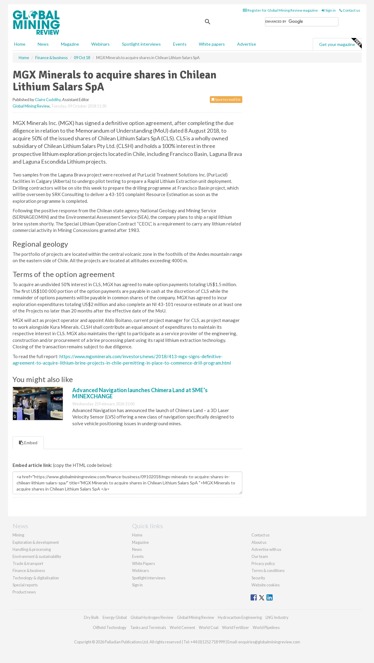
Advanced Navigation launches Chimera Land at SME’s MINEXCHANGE (140, 393)
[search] (301, 21)
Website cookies (265, 584)
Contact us (349, 10)
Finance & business (29, 570)
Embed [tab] (28, 442)
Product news (24, 591)
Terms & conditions (268, 570)
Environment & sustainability (37, 556)
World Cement (182, 627)
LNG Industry (277, 617)
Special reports (25, 584)
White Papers (143, 563)
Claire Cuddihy (48, 99)
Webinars (100, 44)
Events (180, 44)
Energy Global (115, 617)
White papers (212, 44)
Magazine (70, 44)
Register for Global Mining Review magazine (280, 10)
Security (258, 577)
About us (258, 542)
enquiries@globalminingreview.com (269, 641)
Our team (259, 556)
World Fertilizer (235, 627)
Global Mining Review (31, 106)
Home (19, 44)
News (137, 549)
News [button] (43, 44)
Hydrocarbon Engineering (240, 617)
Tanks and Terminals (148, 627)
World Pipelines (266, 627)
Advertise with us (266, 549)
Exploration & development (36, 542)
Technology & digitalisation (36, 577)
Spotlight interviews (141, 44)
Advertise (246, 44)
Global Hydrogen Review (151, 617)
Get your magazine (340, 43)
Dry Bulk (91, 617)
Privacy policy (263, 563)
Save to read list (226, 99)
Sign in (329, 10)
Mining (18, 534)
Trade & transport (28, 563)
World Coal (208, 627)
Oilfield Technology (110, 627)
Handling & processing (32, 549)
